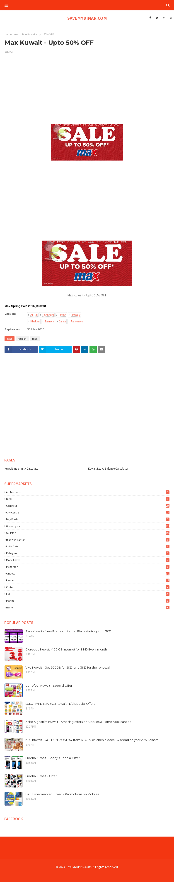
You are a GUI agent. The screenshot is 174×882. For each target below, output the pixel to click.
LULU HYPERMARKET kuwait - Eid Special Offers (60, 703)
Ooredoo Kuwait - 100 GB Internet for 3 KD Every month (66, 649)
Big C (87, 499)
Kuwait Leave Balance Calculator (108, 469)
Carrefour (87, 505)
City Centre (87, 512)
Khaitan (35, 321)
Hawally (75, 315)
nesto (87, 607)
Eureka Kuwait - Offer (41, 776)
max (16, 34)
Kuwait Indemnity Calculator (22, 469)
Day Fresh (87, 519)
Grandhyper (87, 526)
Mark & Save (87, 560)
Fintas (62, 315)
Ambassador (87, 492)
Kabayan (87, 553)
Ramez (87, 580)
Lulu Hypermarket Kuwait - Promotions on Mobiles (62, 794)
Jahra (62, 321)
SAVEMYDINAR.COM (87, 18)
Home (8, 34)
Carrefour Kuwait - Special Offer (48, 685)
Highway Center (87, 539)
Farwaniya (76, 321)
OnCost (87, 573)
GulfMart (87, 532)
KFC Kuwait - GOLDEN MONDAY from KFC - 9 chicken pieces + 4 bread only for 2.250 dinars (91, 740)
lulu (87, 594)
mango (87, 600)
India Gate (87, 546)
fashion (22, 338)
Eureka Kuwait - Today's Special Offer (52, 758)
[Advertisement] (87, 92)
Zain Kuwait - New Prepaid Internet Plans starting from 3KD (68, 631)
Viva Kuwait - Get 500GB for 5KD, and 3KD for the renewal (67, 667)
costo (87, 587)
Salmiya (49, 321)
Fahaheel (48, 315)
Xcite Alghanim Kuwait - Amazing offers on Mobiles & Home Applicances (78, 722)
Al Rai (34, 315)
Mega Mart (87, 566)
